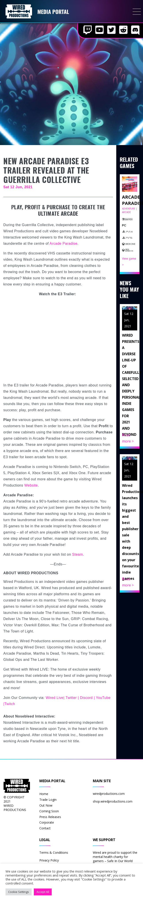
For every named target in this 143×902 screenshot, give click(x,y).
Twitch (9, 704)
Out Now (45, 805)
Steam (77, 554)
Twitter (71, 698)
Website (31, 485)
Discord (86, 698)
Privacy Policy (49, 860)
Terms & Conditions (53, 852)
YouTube (103, 698)
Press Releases (50, 817)
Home (43, 794)
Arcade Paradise (63, 243)
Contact (45, 828)
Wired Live (55, 698)
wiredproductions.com (109, 793)
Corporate (46, 822)
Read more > (128, 438)
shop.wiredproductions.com (112, 801)
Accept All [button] (42, 892)
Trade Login (48, 799)
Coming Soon (49, 811)
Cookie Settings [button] (18, 892)
